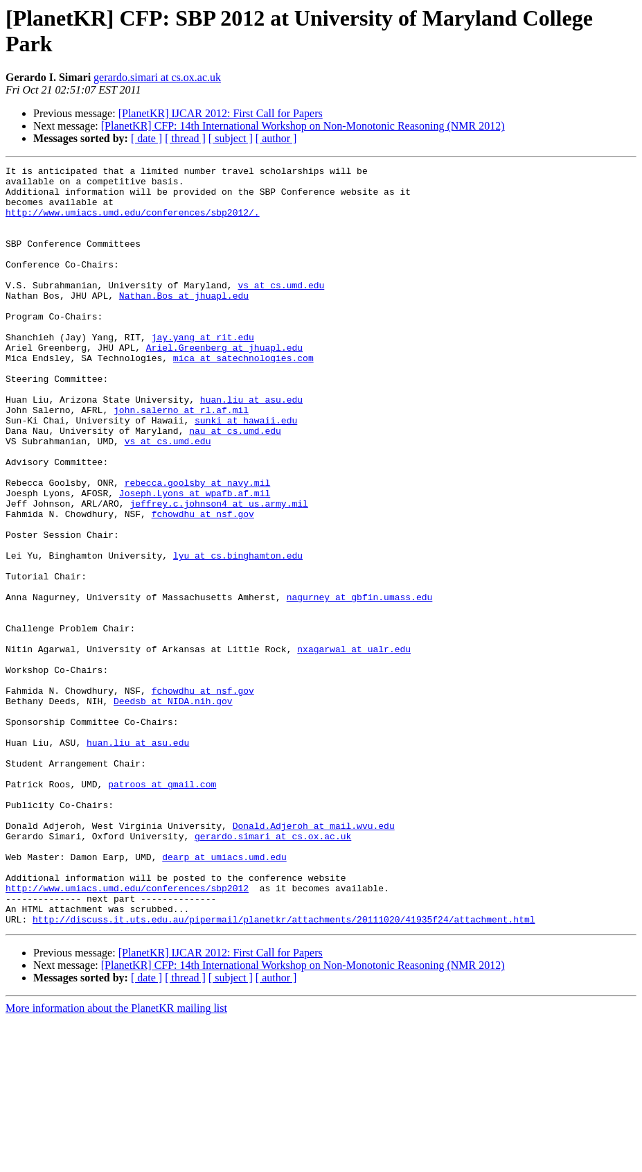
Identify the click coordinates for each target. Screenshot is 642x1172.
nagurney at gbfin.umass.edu (360, 684)
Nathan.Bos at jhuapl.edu (184, 322)
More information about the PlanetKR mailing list (116, 1160)
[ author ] (276, 138)
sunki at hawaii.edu (246, 472)
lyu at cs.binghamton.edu (238, 634)
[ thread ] (185, 138)
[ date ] (146, 138)
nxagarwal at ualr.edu (354, 746)
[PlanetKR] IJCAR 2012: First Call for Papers (220, 113)
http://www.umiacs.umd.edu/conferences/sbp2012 (127, 1033)
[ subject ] (230, 138)
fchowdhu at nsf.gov (203, 584)
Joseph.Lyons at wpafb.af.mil (194, 559)
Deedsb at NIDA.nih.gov (173, 809)
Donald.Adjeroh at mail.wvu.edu (314, 958)
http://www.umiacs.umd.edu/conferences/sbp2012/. (133, 222)
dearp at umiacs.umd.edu (224, 996)
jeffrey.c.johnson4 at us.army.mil (218, 572)
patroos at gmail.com (162, 908)
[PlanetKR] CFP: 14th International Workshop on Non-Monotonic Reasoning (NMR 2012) (303, 126)
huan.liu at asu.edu (251, 447)
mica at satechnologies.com (243, 397)
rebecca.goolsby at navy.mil (198, 547)
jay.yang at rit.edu (203, 372)
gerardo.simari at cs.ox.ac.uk (157, 77)
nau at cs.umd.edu (235, 484)
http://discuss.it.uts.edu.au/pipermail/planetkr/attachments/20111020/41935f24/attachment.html (284, 1071)
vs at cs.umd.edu (281, 310)
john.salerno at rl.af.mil (181, 459)
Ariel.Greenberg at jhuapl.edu (224, 384)
